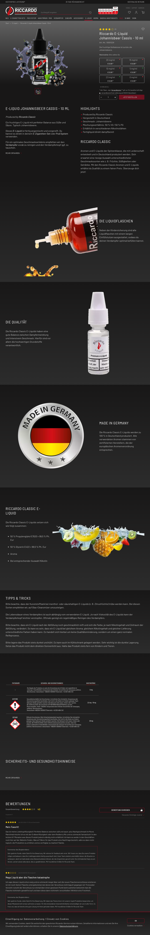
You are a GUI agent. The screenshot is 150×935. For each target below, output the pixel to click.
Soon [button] (134, 18)
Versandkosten (116, 90)
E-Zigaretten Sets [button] (18, 18)
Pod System (62, 133)
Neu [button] (7, 18)
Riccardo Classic (27, 116)
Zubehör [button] (68, 18)
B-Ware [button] (128, 18)
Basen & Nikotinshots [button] (109, 18)
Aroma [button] (96, 18)
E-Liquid (17, 130)
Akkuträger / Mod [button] (45, 18)
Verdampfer (12, 144)
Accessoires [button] (79, 18)
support (134, 8)
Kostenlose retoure (136, 2)
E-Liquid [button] (88, 18)
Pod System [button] (31, 18)
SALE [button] (121, 18)
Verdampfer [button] (58, 18)
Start (7, 23)
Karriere (141, 8)
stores (128, 8)
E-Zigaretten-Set (41, 133)
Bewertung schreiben (127, 810)
